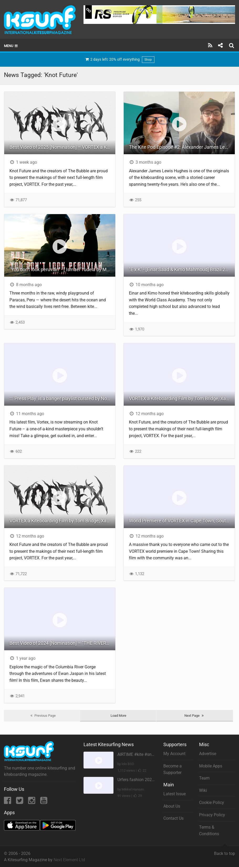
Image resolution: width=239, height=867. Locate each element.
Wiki (203, 790)
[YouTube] (43, 801)
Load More (118, 716)
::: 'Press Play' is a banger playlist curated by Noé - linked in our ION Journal (62, 398)
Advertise (207, 753)
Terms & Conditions (209, 831)
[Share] (220, 45)
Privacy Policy (212, 814)
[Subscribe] (210, 45)
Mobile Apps (210, 765)
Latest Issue (174, 793)
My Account (174, 753)
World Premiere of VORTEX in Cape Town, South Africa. (182, 520)
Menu (11, 46)
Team (204, 778)
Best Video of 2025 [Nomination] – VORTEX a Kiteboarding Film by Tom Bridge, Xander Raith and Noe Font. (62, 147)
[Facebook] (8, 801)
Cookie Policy (211, 802)
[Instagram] (32, 801)
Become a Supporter (172, 769)
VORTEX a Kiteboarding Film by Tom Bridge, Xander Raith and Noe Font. (182, 398)
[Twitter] (20, 801)
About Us (171, 806)
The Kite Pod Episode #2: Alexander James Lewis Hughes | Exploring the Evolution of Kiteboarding (182, 147)
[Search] (232, 45)
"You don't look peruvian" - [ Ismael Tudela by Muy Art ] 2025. (62, 269)
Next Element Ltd (69, 859)
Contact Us (173, 818)
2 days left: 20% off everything (120, 59)
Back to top (224, 851)
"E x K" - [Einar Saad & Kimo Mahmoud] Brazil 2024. (181, 269)
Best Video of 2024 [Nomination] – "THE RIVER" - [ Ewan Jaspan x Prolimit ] (62, 643)
